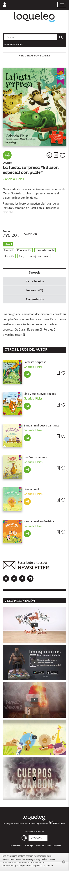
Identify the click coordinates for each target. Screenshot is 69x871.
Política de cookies (43, 846)
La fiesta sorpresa (35, 362)
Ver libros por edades (34, 55)
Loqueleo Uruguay (34, 17)
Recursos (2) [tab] (34, 290)
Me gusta (62, 155)
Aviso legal (29, 846)
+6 (27, 502)
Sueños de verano (35, 457)
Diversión (9, 256)
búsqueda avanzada (13, 44)
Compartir (49, 155)
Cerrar (63, 861)
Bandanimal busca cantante (41, 425)
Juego (22, 256)
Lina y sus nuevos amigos (40, 393)
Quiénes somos (16, 846)
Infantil (8, 244)
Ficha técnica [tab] (35, 281)
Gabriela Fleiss (13, 179)
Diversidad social (45, 250)
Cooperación (24, 250)
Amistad (8, 250)
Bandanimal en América (39, 521)
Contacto (57, 846)
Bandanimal (31, 489)
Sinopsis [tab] (34, 272)
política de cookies (44, 865)
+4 (7, 155)
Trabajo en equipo (39, 256)
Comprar (30, 234)
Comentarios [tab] (35, 299)
